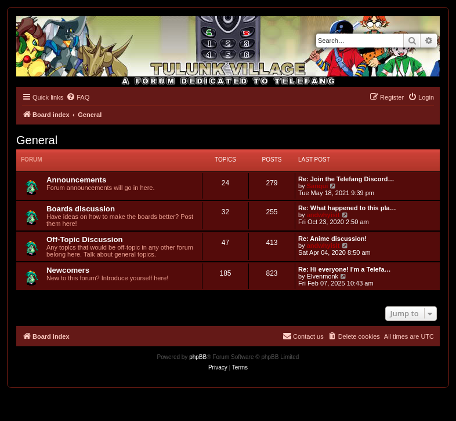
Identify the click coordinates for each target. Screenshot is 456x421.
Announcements (76, 179)
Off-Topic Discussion (84, 239)
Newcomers (67, 270)
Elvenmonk (322, 276)
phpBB (198, 357)
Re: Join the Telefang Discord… (346, 178)
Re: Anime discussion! (332, 238)
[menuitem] (77, 97)
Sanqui (317, 185)
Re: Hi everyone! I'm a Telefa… (344, 269)
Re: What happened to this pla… (347, 207)
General (36, 140)
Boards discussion (80, 208)
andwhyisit (323, 214)
